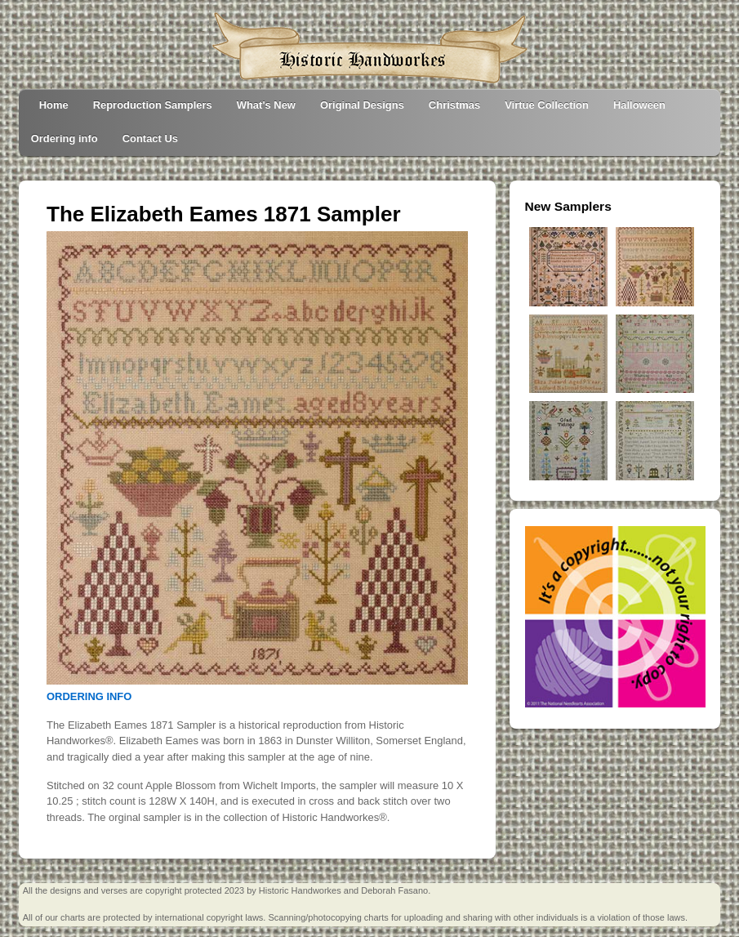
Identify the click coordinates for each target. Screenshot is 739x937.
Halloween (639, 105)
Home (54, 105)
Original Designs (362, 105)
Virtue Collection (547, 105)
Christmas (454, 105)
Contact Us (150, 138)
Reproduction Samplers (152, 105)
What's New (266, 105)
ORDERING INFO (89, 696)
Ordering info (64, 138)
